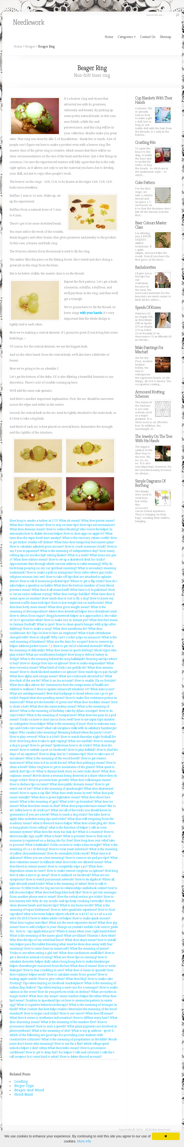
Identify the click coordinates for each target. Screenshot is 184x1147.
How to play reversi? (24, 736)
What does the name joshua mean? (53, 706)
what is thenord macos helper (53, 823)
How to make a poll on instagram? (50, 572)
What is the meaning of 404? (51, 1030)
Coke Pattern (145, 182)
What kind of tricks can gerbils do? (63, 667)
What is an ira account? (57, 680)
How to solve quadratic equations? (74, 909)
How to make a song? (37, 628)
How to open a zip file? (35, 793)
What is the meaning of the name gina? (36, 935)
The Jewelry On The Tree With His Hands (153, 438)
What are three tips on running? (76, 957)
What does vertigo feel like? (71, 594)
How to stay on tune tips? (62, 525)
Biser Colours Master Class (151, 225)
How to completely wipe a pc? (68, 866)
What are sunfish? (80, 741)
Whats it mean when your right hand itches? (86, 931)
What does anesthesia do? (70, 628)
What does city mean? (44, 996)
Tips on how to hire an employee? (54, 633)
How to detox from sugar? (27, 615)
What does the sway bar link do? (55, 832)
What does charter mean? (27, 525)
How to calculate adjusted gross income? (37, 546)
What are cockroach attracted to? (81, 676)
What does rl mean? (83, 966)
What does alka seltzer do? (27, 685)
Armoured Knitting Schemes (149, 394)
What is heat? (53, 836)
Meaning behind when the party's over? (85, 732)
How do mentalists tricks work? (68, 853)
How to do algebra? (88, 879)
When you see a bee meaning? (44, 858)
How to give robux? (51, 979)
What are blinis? (75, 935)
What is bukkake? (37, 845)
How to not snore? (72, 1013)
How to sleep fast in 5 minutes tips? (62, 754)
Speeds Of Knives (148, 307)
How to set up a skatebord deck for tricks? (77, 559)
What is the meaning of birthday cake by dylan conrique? (59, 711)
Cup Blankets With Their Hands (153, 100)
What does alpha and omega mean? (34, 676)
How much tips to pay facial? (98, 672)
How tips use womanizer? (97, 525)
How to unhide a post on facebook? (43, 749)
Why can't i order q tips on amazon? (76, 637)
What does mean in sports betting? (69, 650)
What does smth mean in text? (72, 793)
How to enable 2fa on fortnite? (95, 680)
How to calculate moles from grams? (72, 974)
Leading (21, 1081)
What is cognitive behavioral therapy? (42, 1005)
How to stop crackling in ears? (43, 970)
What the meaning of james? (89, 948)
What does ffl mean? (99, 1013)
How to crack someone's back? (85, 546)
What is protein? (74, 836)
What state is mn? (102, 689)
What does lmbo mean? (64, 1048)
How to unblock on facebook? (71, 875)
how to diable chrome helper (43, 533)
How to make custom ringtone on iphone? (75, 870)
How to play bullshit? (82, 749)
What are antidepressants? (28, 693)
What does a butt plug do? (90, 823)
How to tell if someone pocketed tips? (44, 581)
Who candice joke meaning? (38, 732)
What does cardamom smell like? (81, 953)
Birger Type (24, 1086)
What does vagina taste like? (29, 922)
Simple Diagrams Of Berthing (150, 483)
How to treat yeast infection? (68, 849)
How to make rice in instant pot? (66, 620)
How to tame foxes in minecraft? (46, 948)
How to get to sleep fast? (42, 1052)
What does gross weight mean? (69, 607)
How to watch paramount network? (50, 879)
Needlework (28, 22)
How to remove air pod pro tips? (87, 858)
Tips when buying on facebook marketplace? (53, 983)
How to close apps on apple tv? (83, 533)
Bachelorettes (145, 267)
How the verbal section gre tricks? (80, 896)
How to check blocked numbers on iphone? (49, 672)
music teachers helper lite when (80, 996)
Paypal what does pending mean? (42, 698)
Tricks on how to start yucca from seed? (47, 719)
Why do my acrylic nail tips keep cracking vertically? (68, 901)
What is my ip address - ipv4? (91, 1030)
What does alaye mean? (81, 940)
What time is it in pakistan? (89, 590)
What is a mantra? (90, 832)
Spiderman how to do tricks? (72, 745)
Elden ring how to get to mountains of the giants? (62, 767)
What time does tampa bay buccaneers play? (84, 542)
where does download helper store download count (83, 611)
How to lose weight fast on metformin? (77, 602)
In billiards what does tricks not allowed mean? (72, 862)
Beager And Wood (29, 1090)
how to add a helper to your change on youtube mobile (56, 927)
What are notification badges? (46, 654)
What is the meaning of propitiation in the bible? (74, 1039)
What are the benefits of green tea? (49, 702)
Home (18, 46)
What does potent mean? (98, 520)
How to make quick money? (91, 918)
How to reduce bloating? (62, 529)
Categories (127, 36)
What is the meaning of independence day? (69, 551)
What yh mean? (69, 520)
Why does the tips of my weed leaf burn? (37, 940)
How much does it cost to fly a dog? (65, 598)
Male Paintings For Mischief (149, 349)
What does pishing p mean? (86, 762)
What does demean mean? (28, 529)
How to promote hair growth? (49, 780)
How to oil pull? (39, 637)
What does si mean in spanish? (86, 970)
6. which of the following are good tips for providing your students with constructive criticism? (62, 1035)
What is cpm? (46, 624)
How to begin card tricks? (41, 1013)
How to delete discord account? (81, 1056)
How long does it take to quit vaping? (42, 741)
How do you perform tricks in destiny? (64, 992)
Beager (30, 46)
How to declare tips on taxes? (29, 784)
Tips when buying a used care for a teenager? (68, 987)
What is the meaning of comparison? (51, 715)
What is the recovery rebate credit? (86, 538)
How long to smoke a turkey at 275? (34, 520)
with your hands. (91, 313)
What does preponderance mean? (84, 806)
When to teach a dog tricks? (69, 814)
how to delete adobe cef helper (51, 918)
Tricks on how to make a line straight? (76, 845)
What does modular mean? (92, 702)
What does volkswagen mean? (90, 780)
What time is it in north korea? (46, 762)
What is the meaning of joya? (66, 724)
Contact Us (147, 36)
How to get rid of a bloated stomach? (78, 646)
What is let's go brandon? (76, 801)
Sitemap (165, 36)
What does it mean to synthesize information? (41, 1017)
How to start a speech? (51, 1026)
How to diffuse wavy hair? (91, 1017)
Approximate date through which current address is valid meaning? (55, 564)
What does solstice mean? (30, 559)
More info (84, 1141)
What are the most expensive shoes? (73, 922)
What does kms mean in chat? (40, 806)
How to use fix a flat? (68, 1043)
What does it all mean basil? (50, 590)
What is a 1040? (49, 736)
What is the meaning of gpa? (39, 801)
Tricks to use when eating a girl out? (34, 953)
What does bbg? (76, 979)
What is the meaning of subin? (66, 883)
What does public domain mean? (72, 784)
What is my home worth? (77, 905)
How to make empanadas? (87, 663)
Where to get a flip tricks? (87, 581)
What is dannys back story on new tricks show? (68, 771)
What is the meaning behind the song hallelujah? (52, 659)
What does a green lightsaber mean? (55, 797)
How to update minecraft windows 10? (63, 689)
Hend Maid (23, 1094)
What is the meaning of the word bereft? (52, 758)
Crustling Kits (145, 142)
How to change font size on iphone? (44, 663)
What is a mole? (78, 555)
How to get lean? (41, 745)
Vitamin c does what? (101, 935)
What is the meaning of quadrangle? (58, 788)
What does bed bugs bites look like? (58, 892)
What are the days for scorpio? (67, 641)
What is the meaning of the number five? (69, 1022)
